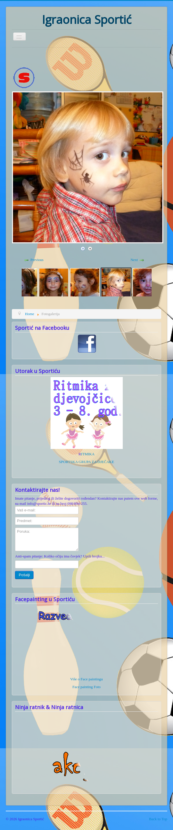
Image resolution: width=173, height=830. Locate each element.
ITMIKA (87, 454)
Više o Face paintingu (86, 679)
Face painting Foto (86, 687)
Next (134, 260)
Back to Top (158, 819)
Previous (37, 260)
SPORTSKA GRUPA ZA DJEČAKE (86, 462)
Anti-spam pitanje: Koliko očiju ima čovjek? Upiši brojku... (60, 556)
